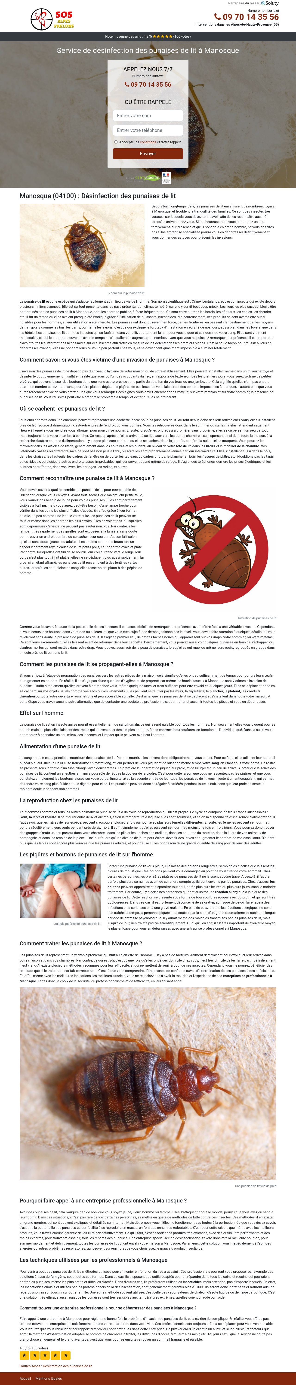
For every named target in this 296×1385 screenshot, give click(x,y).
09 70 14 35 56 (246, 17)
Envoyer (148, 153)
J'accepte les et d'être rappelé (150, 142)
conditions (148, 142)
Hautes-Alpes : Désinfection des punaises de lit (56, 1366)
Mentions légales (49, 1378)
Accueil (25, 1378)
